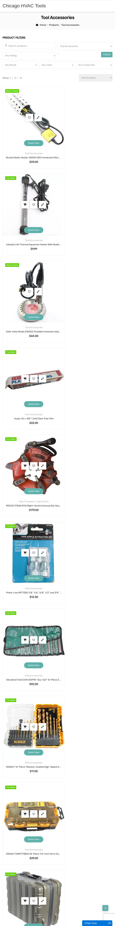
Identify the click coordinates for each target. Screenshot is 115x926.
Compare (34, 113)
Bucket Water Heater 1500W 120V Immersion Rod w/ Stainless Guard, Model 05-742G (29, 148)
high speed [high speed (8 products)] (40, 803)
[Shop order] (95, 77)
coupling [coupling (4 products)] (57, 790)
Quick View (29, 134)
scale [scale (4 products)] (50, 816)
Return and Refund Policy (16, 717)
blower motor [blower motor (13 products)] (44, 784)
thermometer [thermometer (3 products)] (47, 822)
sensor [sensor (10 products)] (83, 816)
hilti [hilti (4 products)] (56, 803)
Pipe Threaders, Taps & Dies (29, 301)
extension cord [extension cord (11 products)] (55, 797)
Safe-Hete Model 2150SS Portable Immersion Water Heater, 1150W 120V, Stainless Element (29, 227)
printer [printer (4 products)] (10, 816)
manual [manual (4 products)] (99, 803)
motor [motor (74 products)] (48, 809)
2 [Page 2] (42, 558)
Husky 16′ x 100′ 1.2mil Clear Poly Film (85, 227)
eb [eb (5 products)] (37, 797)
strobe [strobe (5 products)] (27, 822)
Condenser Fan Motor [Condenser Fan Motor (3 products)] (18, 790)
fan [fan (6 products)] (73, 797)
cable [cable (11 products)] (63, 784)
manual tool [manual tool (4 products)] (13, 809)
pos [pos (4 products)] (106, 809)
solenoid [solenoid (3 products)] (11, 822)
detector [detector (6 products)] (91, 790)
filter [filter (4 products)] (105, 797)
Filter (107, 54)
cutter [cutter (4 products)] (74, 790)
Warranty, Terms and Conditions (19, 708)
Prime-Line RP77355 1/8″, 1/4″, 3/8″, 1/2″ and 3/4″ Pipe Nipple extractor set (85, 305)
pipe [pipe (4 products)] (95, 809)
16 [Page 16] (70, 558)
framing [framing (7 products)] (10, 803)
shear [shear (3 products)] (98, 816)
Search (57, 590)
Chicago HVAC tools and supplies (56, 909)
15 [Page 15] (63, 558)
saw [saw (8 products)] (37, 816)
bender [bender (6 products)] (24, 784)
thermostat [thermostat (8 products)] (69, 822)
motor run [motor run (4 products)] (65, 809)
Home (43, 25)
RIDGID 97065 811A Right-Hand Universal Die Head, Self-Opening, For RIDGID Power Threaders (29, 305)
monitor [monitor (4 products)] (32, 809)
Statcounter (6, 923)
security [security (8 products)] (66, 816)
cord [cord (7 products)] (42, 790)
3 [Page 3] (49, 558)
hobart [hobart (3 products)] (70, 803)
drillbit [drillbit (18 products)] (23, 797)
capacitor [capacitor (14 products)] (80, 784)
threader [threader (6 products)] (89, 822)
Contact (10, 891)
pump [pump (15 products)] (25, 816)
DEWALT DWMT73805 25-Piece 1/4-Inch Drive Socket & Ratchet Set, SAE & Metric (29, 461)
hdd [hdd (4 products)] (24, 803)
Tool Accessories (29, 144)
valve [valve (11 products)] (9, 829)
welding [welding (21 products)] (24, 829)
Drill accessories (85, 301)
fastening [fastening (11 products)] (89, 797)
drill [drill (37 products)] (9, 797)
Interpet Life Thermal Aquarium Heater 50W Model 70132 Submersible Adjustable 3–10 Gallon (85, 148)
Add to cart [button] (76, 113)
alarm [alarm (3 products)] (9, 784)
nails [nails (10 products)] (82, 809)
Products (54, 25)
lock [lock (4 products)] (85, 803)
